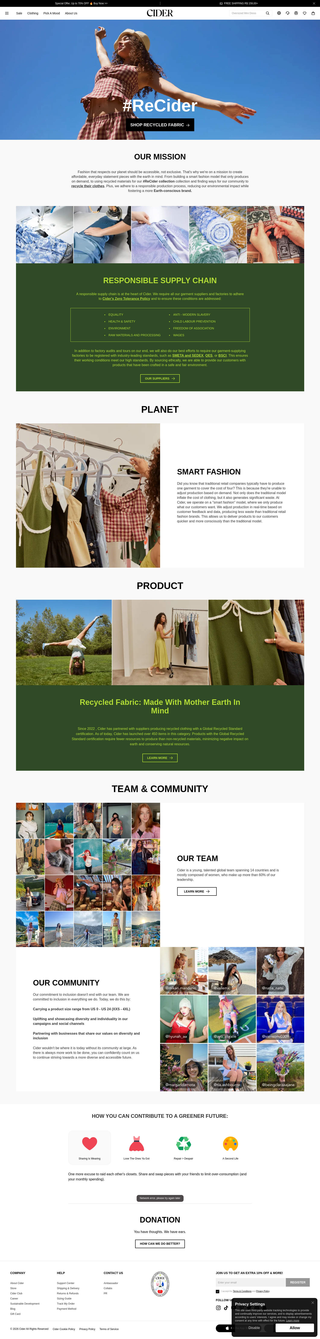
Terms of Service (108, 1329)
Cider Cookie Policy (64, 1329)
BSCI (222, 355)
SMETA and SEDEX (187, 355)
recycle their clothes (87, 186)
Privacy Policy (87, 1329)
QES (209, 355)
